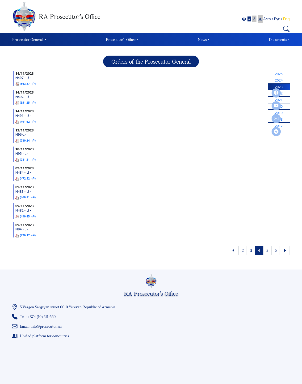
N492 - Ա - (23, 97)
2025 (279, 74)
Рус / (278, 18)
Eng (286, 18)
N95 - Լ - (21, 154)
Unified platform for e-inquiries (44, 336)
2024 (279, 80)
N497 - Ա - (23, 78)
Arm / (268, 18)
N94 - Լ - (21, 229)
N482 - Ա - (23, 210)
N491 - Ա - (23, 116)
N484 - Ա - (23, 173)
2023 (279, 87)
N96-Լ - (20, 135)
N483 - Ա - (23, 192)
